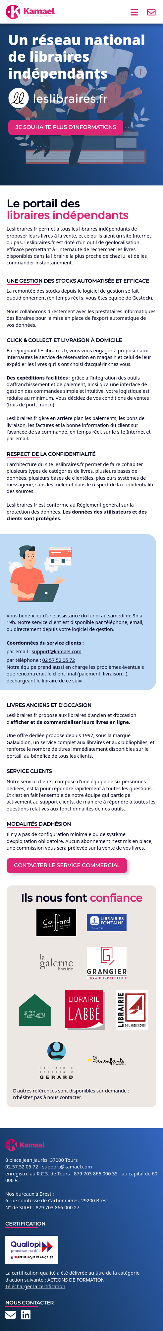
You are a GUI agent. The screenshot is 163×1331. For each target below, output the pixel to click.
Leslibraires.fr (22, 228)
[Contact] (10, 1316)
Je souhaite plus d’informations (66, 127)
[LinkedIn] (25, 1316)
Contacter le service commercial (67, 865)
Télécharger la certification (35, 1286)
